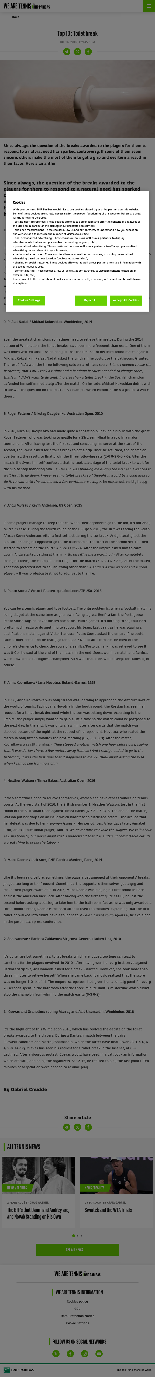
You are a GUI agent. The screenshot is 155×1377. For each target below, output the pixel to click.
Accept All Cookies (125, 300)
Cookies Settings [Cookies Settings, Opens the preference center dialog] (29, 300)
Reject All (91, 300)
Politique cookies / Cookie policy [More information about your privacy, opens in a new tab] (34, 287)
